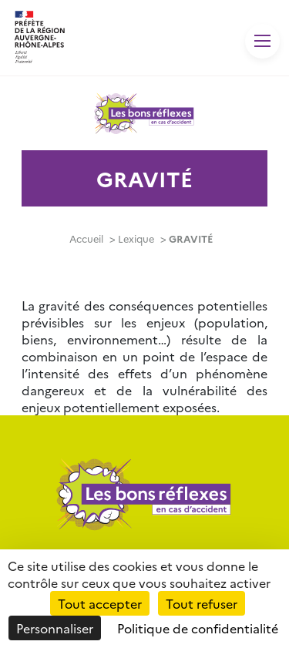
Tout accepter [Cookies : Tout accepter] (100, 603)
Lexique (136, 238)
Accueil (86, 238)
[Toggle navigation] (262, 41)
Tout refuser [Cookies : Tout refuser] (201, 603)
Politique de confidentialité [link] (197, 627)
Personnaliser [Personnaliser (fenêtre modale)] (54, 627)
